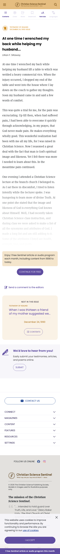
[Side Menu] (4, 4)
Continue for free (30, 271)
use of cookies (30, 530)
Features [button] (10, 430)
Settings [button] (10, 442)
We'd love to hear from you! (33, 350)
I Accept (30, 540)
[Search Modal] (55, 4)
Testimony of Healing (19, 27)
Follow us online (24, 461)
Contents (33, 332)
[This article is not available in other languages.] (53, 14)
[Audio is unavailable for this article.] (15, 14)
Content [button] (10, 424)
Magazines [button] (11, 418)
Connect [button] (10, 412)
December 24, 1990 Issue (20, 29)
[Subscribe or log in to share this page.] (23, 14)
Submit (20, 367)
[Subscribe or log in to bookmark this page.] (32, 14)
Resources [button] (11, 436)
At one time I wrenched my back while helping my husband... (25, 44)
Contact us (30, 401)
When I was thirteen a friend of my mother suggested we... (29, 312)
